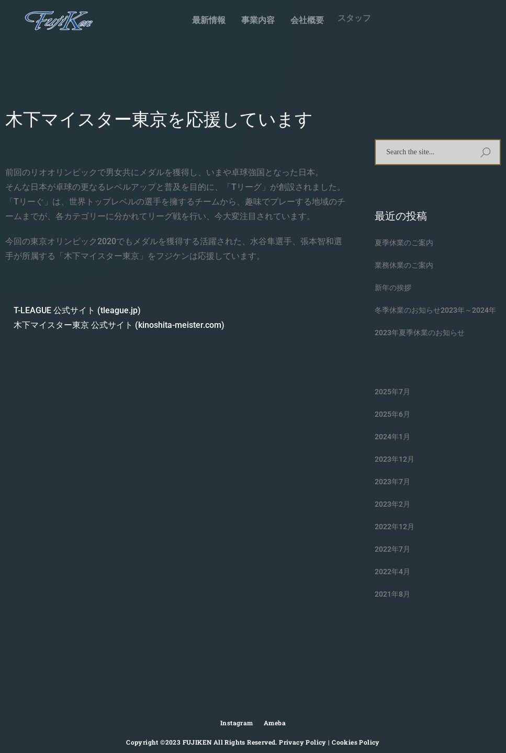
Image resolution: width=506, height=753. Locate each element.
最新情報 (209, 20)
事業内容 (257, 19)
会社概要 (302, 15)
